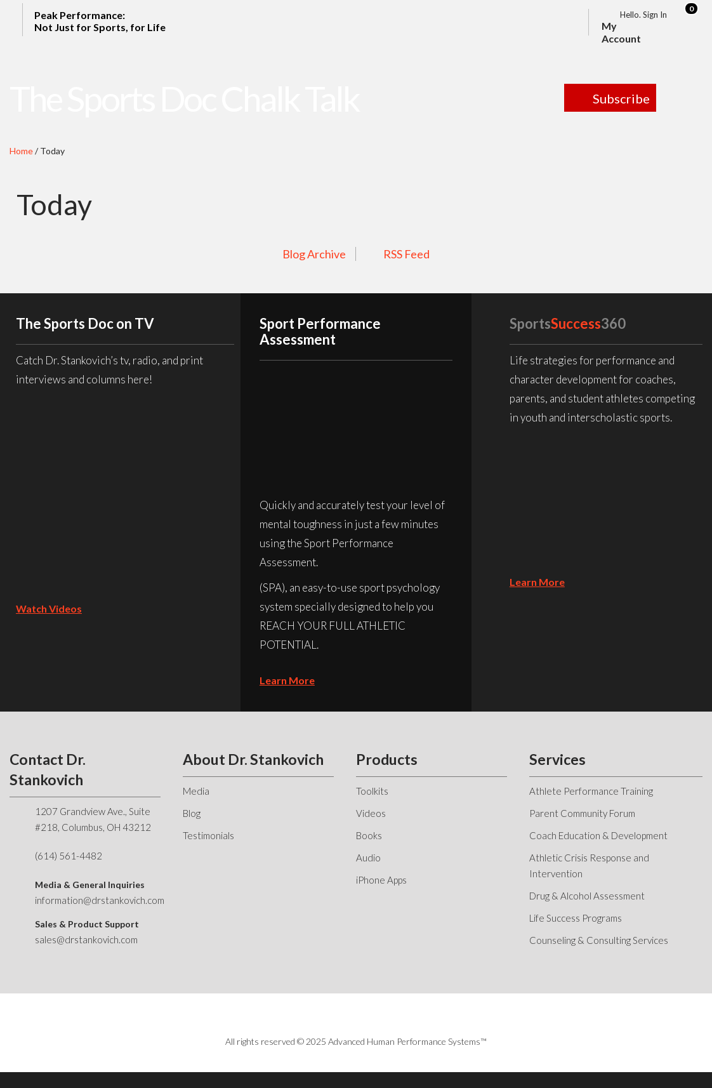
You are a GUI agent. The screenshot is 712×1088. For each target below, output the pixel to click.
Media (196, 791)
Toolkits (372, 791)
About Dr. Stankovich (253, 759)
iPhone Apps (381, 880)
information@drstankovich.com (99, 900)
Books (369, 835)
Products (387, 759)
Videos (371, 813)
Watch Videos (49, 608)
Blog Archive (314, 254)
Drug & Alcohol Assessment (587, 895)
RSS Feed (406, 254)
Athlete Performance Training (591, 791)
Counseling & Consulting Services (598, 940)
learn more (287, 680)
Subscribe (621, 98)
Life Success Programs (575, 918)
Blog (192, 813)
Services (557, 759)
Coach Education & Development (598, 835)
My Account (621, 32)
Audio (368, 857)
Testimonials (208, 835)
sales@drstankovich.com (86, 939)
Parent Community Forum (582, 813)
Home (21, 150)
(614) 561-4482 (68, 855)
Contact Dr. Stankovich (48, 769)
